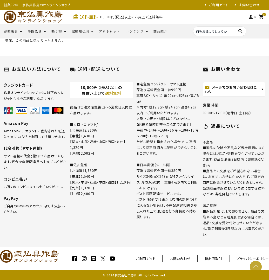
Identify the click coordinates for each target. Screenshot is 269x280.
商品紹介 (160, 31)
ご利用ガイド (219, 4)
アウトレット (109, 31)
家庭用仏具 (80, 31)
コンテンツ (135, 31)
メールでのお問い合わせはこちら (231, 89)
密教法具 (11, 31)
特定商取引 (213, 258)
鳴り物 (56, 31)
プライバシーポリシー (252, 258)
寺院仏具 (34, 31)
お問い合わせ (249, 4)
